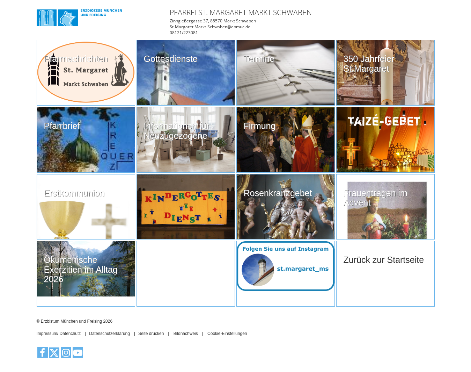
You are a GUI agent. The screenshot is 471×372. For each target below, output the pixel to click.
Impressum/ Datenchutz (59, 333)
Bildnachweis (186, 333)
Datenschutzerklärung (109, 333)
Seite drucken (151, 333)
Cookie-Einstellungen (227, 333)
